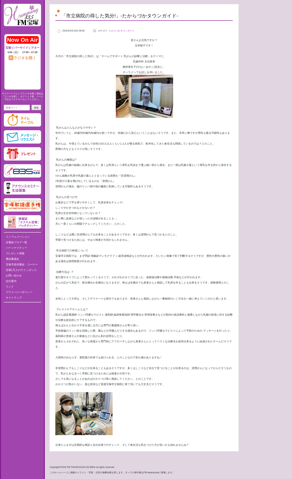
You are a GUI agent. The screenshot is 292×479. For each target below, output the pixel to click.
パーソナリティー (16, 247)
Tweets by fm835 (22, 306)
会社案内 (11, 281)
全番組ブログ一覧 (16, 242)
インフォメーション (18, 236)
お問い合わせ (14, 275)
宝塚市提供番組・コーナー (22, 264)
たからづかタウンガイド (121, 30)
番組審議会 (12, 258)
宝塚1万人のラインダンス (21, 269)
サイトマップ (14, 297)
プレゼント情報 (15, 253)
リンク (10, 286)
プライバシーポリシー (19, 292)
